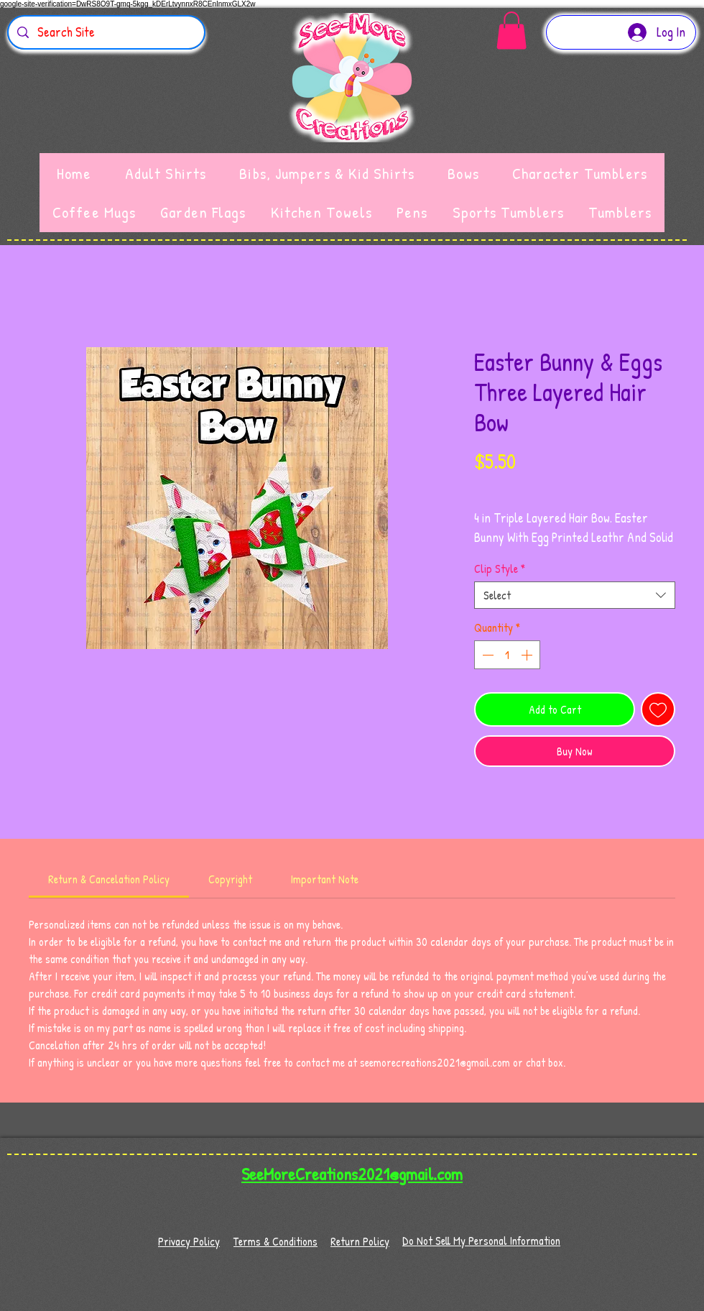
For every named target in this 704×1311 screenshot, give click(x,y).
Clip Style (499, 568)
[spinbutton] (507, 654)
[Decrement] (486, 654)
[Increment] (528, 654)
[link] (109, 879)
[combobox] (574, 595)
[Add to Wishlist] (658, 709)
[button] (511, 31)
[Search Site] (105, 32)
